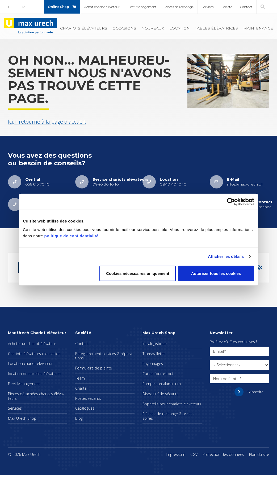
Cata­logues (84, 408)
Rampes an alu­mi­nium (161, 383)
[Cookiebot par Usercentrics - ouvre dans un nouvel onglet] (231, 202)
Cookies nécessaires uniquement (137, 273)
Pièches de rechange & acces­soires (168, 416)
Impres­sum (175, 454)
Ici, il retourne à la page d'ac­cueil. (47, 121)
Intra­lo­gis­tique (154, 343)
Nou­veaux (152, 28)
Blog (79, 418)
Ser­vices (207, 7)
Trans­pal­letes (153, 353)
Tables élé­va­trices (216, 28)
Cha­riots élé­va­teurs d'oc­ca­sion (34, 353)
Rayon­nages (152, 363)
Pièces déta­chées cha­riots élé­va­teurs (36, 396)
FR (22, 7)
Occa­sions (124, 28)
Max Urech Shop (22, 418)
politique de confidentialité (71, 235)
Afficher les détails (226, 256)
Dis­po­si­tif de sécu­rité (160, 393)
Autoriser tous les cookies (216, 273)
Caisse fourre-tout (158, 373)
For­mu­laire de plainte (93, 368)
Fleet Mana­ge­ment (142, 7)
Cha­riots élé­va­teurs (83, 28)
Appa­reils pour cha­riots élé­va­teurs (171, 403)
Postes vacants (88, 398)
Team (80, 378)
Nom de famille (226, 378)
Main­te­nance (258, 28)
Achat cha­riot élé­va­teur (102, 7)
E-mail (218, 351)
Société (226, 7)
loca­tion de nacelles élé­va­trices (34, 373)
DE (10, 7)
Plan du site (259, 454)
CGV (194, 454)
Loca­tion (179, 28)
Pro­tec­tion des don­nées (223, 454)
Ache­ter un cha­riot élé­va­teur (32, 343)
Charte (81, 388)
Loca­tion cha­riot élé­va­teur (30, 363)
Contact (246, 7)
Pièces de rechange (179, 7)
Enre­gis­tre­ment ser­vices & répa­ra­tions (104, 356)
